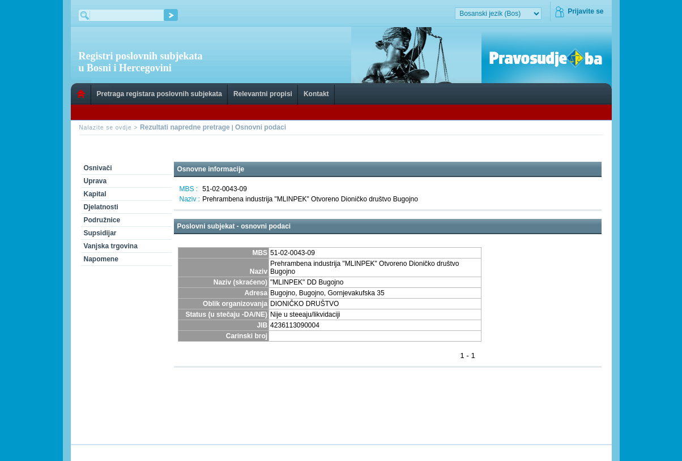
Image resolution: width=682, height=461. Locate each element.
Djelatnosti (101, 207)
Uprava (95, 181)
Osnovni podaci (260, 127)
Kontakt (316, 94)
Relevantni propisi (262, 94)
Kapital (95, 194)
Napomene (101, 259)
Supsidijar (100, 233)
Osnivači (98, 168)
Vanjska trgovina (111, 246)
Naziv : (190, 199)
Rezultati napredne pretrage (185, 127)
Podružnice (102, 220)
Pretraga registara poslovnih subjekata (159, 94)
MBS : (189, 189)
